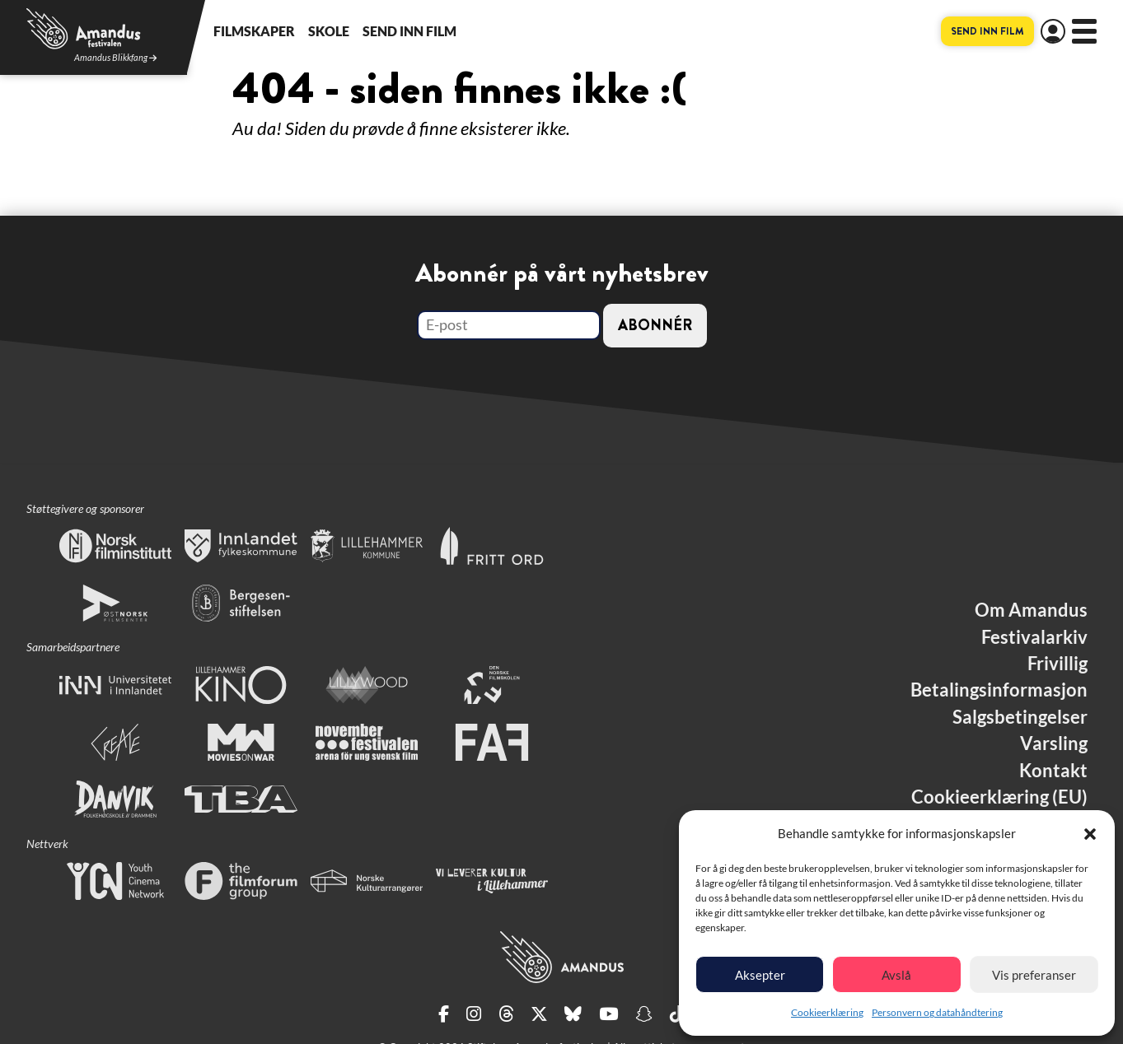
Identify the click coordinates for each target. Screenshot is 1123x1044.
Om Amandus (1031, 610)
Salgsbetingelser (1020, 717)
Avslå (896, 974)
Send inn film (409, 31)
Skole (328, 31)
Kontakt (1053, 770)
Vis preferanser (1034, 974)
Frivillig (1057, 663)
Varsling (1054, 743)
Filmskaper (254, 31)
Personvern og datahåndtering (937, 1012)
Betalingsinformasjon (999, 690)
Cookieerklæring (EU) (999, 797)
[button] (1090, 834)
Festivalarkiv (1034, 637)
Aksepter (760, 974)
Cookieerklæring (827, 1012)
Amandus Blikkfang (115, 58)
